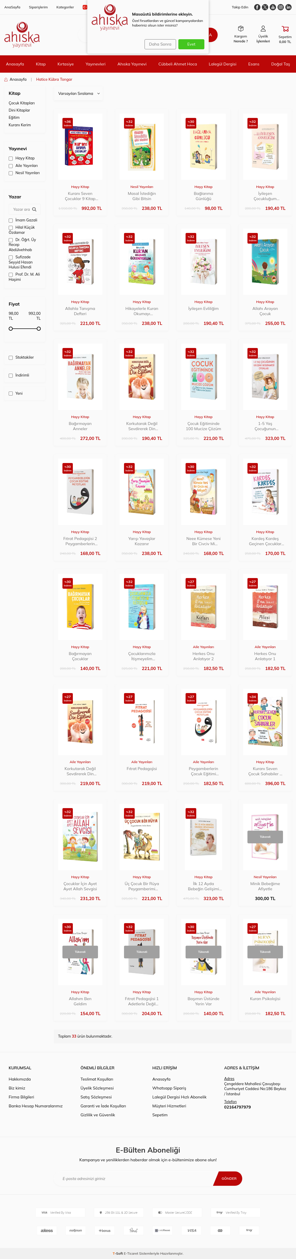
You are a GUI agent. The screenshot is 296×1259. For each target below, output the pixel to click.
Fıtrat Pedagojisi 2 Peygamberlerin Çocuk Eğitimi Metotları (80, 541)
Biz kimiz (17, 1088)
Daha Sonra (158, 44)
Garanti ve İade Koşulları (103, 1106)
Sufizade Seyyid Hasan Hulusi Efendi (21, 262)
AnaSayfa (12, 7)
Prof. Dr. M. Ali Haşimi (24, 276)
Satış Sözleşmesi (96, 1097)
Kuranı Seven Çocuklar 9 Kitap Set (80, 196)
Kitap (41, 64)
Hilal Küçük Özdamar (22, 229)
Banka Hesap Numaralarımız (36, 1106)
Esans (254, 64)
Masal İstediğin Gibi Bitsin (142, 196)
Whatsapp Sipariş (169, 1088)
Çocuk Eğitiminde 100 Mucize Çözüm (203, 426)
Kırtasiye (66, 64)
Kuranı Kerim (20, 125)
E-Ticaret (131, 1253)
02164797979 (237, 1107)
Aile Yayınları (23, 165)
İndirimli (19, 375)
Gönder (227, 1178)
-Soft (118, 1253)
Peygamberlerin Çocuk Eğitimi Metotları (203, 771)
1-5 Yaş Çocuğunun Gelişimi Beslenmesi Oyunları (265, 426)
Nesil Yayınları (24, 172)
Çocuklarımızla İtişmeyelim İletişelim (142, 656)
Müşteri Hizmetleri (169, 1106)
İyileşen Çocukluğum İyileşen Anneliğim (265, 196)
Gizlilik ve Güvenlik (98, 1114)
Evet (191, 44)
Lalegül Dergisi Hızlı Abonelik (179, 1097)
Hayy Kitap (22, 158)
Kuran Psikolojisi (265, 998)
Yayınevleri (96, 64)
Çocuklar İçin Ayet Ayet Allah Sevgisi (80, 886)
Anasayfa (15, 64)
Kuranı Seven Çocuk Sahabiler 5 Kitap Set (265, 771)
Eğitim (14, 117)
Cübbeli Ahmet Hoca (177, 64)
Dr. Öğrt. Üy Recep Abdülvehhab (22, 244)
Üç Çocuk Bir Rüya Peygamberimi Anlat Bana (142, 886)
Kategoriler (65, 7)
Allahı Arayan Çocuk (265, 311)
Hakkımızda (20, 1079)
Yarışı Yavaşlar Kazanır (141, 541)
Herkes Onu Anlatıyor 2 (203, 656)
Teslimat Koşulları (97, 1079)
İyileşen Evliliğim (203, 308)
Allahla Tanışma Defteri (80, 311)
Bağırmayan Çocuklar (80, 656)
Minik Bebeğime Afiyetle (265, 886)
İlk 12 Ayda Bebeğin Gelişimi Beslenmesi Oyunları (203, 886)
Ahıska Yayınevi (132, 64)
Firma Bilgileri (21, 1097)
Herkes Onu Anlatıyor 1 (265, 656)
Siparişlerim (38, 7)
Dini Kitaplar (19, 110)
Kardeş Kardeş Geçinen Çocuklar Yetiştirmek (265, 541)
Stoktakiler (21, 357)
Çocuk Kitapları (22, 103)
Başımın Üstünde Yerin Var (203, 1001)
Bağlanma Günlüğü (203, 196)
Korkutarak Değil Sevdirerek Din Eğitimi (142, 426)
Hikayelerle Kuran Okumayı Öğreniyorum (141, 311)
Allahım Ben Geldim (80, 1001)
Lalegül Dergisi (222, 64)
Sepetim (160, 1114)
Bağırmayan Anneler (80, 426)
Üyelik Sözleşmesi (97, 1088)
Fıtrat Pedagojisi (142, 768)
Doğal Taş (280, 64)
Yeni (16, 393)
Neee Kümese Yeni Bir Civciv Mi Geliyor (203, 541)
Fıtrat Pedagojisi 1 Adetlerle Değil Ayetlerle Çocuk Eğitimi (142, 1001)
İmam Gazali (23, 220)
